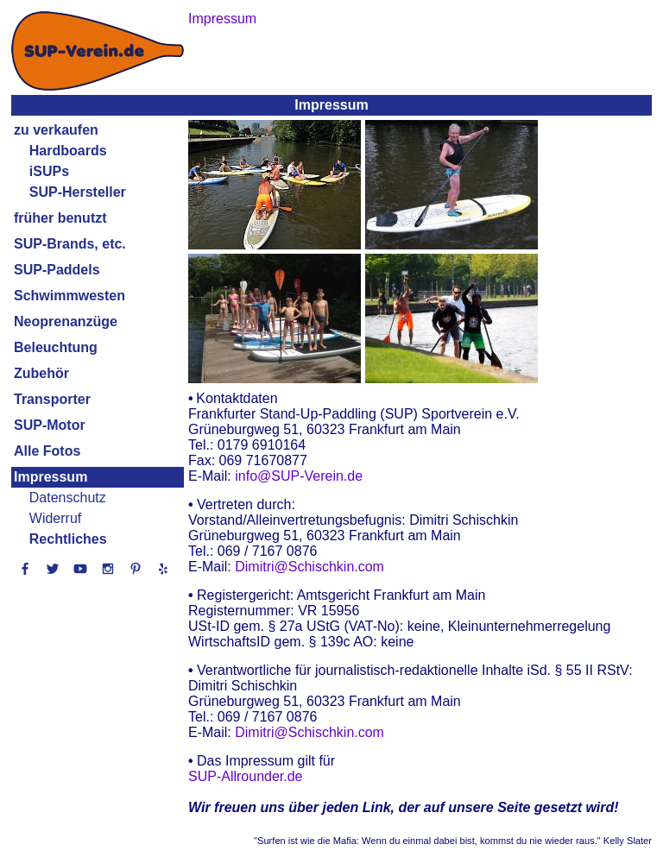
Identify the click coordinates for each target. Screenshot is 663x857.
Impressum (50, 476)
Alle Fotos (47, 451)
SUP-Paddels (57, 269)
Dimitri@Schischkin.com (309, 566)
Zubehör (41, 373)
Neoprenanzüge (65, 321)
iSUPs (49, 171)
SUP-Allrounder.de (245, 776)
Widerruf (55, 518)
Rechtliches (68, 539)
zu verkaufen (56, 130)
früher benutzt (60, 218)
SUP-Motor (49, 425)
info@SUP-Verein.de (299, 476)
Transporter (52, 399)
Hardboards (68, 150)
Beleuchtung (56, 347)
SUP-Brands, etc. (70, 243)
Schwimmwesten (69, 295)
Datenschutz (67, 497)
